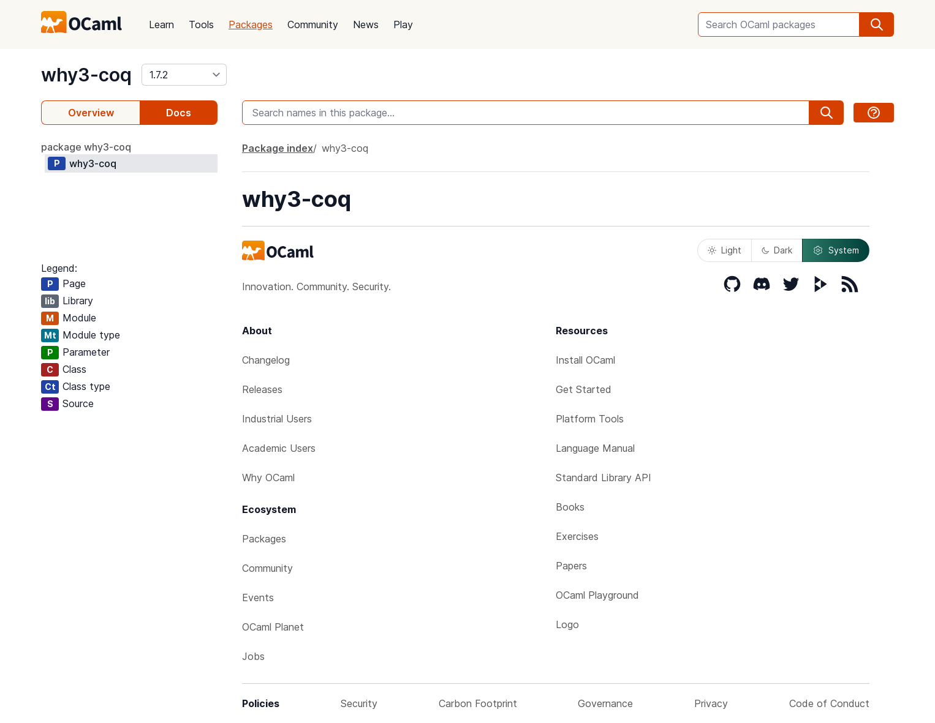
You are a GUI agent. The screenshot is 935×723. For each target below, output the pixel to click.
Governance (605, 703)
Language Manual (595, 448)
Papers (571, 566)
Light (724, 250)
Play (403, 24)
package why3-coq (86, 147)
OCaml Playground (597, 595)
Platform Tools (590, 419)
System (835, 250)
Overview (91, 113)
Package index (277, 148)
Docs (178, 113)
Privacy (711, 703)
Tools (201, 24)
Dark (777, 250)
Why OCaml (268, 477)
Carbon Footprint (478, 703)
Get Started (583, 389)
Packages (251, 24)
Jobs (253, 656)
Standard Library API (603, 477)
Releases (262, 389)
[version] (184, 75)
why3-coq (86, 75)
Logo (567, 624)
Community (312, 24)
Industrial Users (277, 419)
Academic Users (279, 448)
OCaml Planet (273, 627)
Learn (161, 24)
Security (359, 703)
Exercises (577, 536)
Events (258, 597)
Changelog (266, 360)
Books (570, 507)
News (366, 24)
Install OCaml (585, 360)
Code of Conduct (829, 703)
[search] (877, 24)
